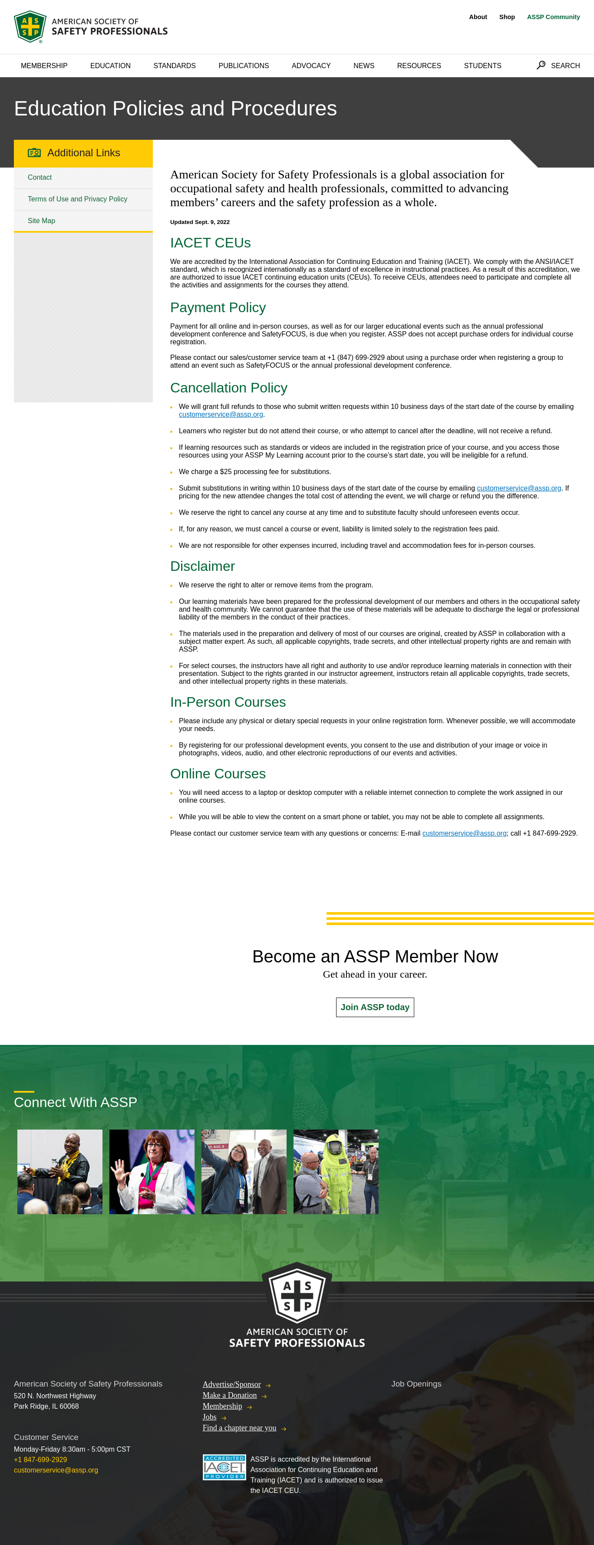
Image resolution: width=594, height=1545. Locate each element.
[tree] (83, 199)
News (363, 65)
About (478, 16)
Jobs (210, 1417)
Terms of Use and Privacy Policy (77, 199)
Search (565, 65)
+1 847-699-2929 (40, 1459)
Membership (44, 65)
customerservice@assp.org (221, 414)
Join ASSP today (375, 1007)
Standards (175, 65)
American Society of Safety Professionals (91, 27)
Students (483, 65)
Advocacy (311, 65)
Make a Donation (230, 1395)
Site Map (41, 220)
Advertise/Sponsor (232, 1384)
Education (110, 65)
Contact (40, 177)
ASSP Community (553, 16)
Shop (507, 16)
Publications (243, 65)
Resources (419, 65)
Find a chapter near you (240, 1427)
